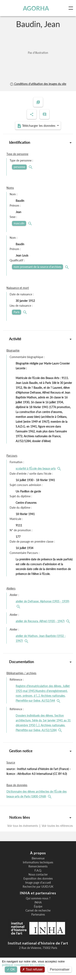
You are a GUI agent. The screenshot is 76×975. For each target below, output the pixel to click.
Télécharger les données (36, 126)
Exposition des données (38, 879)
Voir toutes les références (57, 825)
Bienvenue (38, 858)
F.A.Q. (38, 870)
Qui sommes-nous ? (38, 898)
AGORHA (36, 8)
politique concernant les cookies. (24, 965)
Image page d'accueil (38, 883)
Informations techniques (38, 862)
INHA (38, 902)
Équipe (38, 906)
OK (11, 969)
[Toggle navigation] (71, 8)
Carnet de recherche (38, 911)
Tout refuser (32, 969)
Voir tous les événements (23, 825)
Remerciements (38, 866)
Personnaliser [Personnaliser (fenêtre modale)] (60, 969)
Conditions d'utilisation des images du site (38, 84)
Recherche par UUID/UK (38, 887)
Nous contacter (38, 875)
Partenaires (38, 915)
